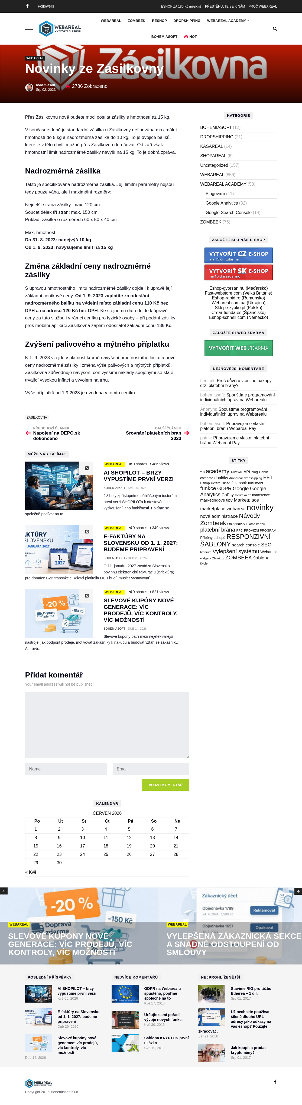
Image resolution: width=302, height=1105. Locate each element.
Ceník (263, 472)
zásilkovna (37, 417)
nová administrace (219, 516)
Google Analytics (222, 203)
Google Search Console (229, 212)
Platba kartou (255, 524)
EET (268, 477)
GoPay (228, 495)
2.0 (202, 472)
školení (205, 563)
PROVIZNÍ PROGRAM (260, 530)
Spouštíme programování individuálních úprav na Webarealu (237, 397)
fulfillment (255, 483)
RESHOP (159, 21)
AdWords (236, 472)
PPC (239, 530)
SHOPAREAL (213, 155)
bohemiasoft (45, 85)
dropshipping (253, 478)
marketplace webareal (222, 508)
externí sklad (220, 483)
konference (261, 495)
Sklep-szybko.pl (230, 307)
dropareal (236, 478)
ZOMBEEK (136, 21)
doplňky (221, 478)
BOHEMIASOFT (164, 37)
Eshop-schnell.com (227, 317)
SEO (266, 545)
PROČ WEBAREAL (263, 6)
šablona (261, 557)
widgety (205, 558)
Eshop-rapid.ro (226, 298)
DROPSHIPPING (187, 21)
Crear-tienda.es (226, 312)
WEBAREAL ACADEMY (226, 21)
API (246, 471)
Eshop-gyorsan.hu (227, 288)
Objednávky (236, 524)
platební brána (217, 530)
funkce (208, 488)
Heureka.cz (243, 495)
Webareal (268, 552)
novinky (260, 507)
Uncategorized (214, 165)
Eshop (205, 483)
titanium (205, 552)
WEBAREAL (111, 21)
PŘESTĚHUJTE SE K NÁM (225, 6)
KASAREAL (211, 146)
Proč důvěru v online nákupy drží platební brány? (235, 383)
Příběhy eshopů (212, 538)
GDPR (224, 488)
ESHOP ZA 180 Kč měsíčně (181, 6)
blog (254, 472)
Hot (193, 37)
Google (241, 488)
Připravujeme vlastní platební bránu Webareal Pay (232, 426)
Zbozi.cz (218, 558)
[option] (79, 926)
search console (246, 545)
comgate (206, 478)
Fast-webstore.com (223, 293)
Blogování (215, 193)
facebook (239, 483)
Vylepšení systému (236, 551)
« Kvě (31, 872)
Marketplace (246, 500)
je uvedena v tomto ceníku (108, 392)
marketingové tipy (216, 500)
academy (217, 471)
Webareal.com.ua (228, 303)
